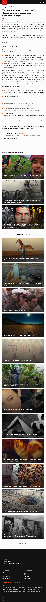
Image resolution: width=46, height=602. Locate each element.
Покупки (36, 7)
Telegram (23, 133)
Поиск (39, 2)
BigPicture (12, 7)
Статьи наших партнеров (24, 7)
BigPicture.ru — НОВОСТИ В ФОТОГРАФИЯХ (13, 585)
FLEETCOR (37, 63)
